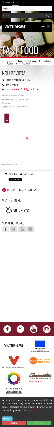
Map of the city (11, 2)
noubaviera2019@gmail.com (23, 89)
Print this (12, 174)
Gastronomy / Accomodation (39, 61)
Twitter (13, 229)
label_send (28, 174)
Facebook (5, 229)
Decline (14, 423)
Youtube (22, 229)
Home (20, 61)
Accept (39, 423)
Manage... (7, 418)
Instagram (30, 229)
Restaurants (12, 63)
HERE (32, 410)
